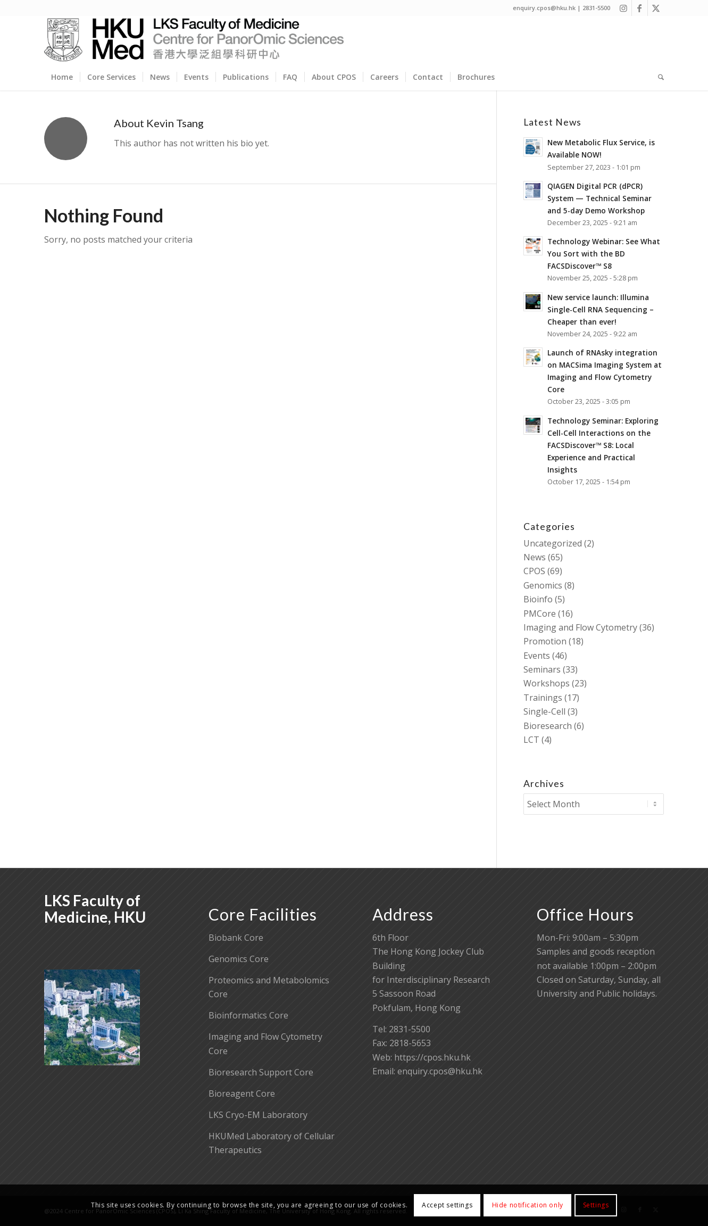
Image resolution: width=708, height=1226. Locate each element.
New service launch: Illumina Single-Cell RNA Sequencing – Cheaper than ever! (600, 309)
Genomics (542, 585)
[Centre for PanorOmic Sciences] (194, 40)
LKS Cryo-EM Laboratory (258, 1115)
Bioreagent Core (242, 1093)
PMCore (539, 613)
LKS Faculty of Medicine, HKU (95, 908)
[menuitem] (62, 77)
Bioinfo (538, 599)
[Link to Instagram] (623, 8)
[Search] (657, 77)
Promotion (545, 641)
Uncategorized (552, 543)
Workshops (546, 683)
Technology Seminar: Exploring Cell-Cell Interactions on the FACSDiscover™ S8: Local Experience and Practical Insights (603, 445)
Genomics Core (239, 959)
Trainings (542, 697)
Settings (596, 1205)
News (534, 557)
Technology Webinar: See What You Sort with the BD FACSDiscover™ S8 (603, 253)
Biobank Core (236, 937)
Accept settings (447, 1205)
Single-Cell (544, 711)
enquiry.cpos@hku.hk (439, 1071)
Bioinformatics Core (248, 1015)
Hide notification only (527, 1205)
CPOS (534, 571)
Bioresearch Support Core (261, 1072)
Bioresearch (547, 726)
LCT (531, 739)
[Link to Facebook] (639, 8)
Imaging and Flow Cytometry (580, 627)
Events (536, 655)
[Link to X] (656, 8)
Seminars (542, 669)
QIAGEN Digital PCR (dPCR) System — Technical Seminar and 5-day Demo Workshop (599, 198)
